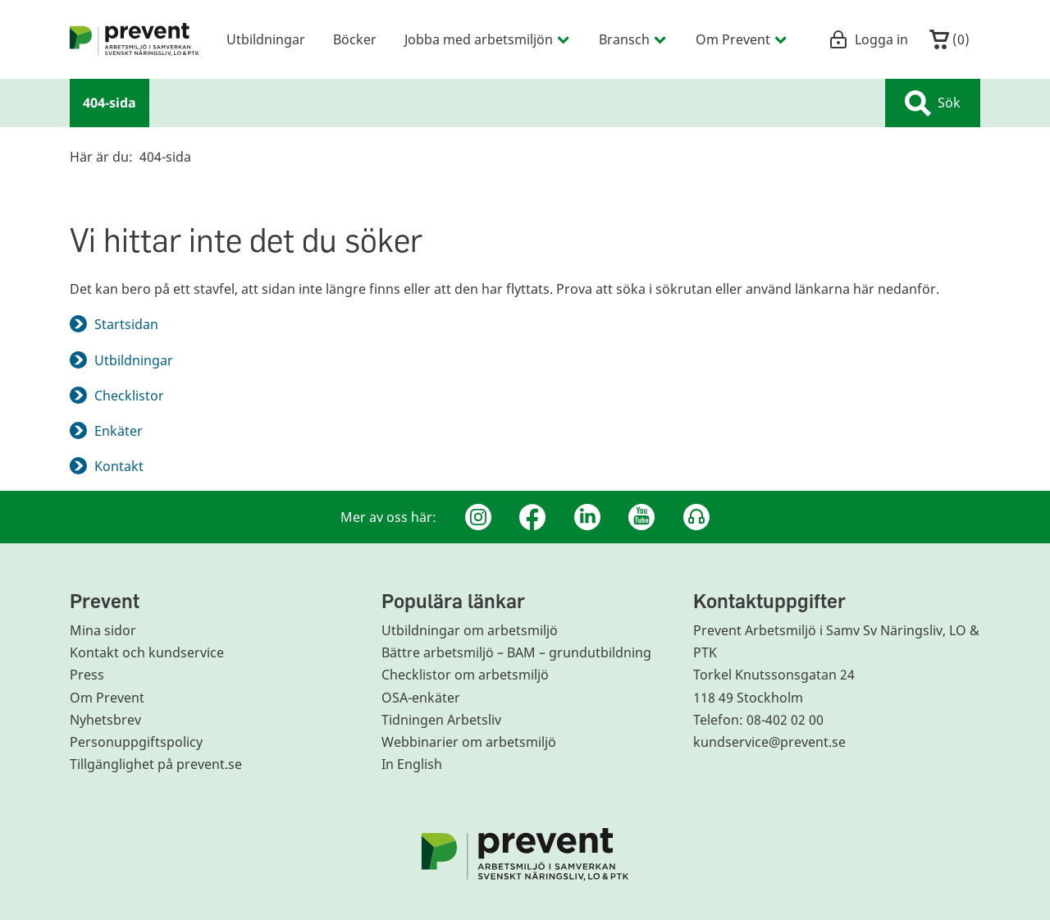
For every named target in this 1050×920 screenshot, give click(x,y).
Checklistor (129, 396)
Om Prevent (107, 698)
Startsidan (126, 324)
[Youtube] (641, 517)
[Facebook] (532, 517)
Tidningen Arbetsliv (441, 720)
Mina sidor (103, 630)
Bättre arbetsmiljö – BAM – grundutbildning (516, 652)
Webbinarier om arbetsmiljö (468, 742)
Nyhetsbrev (105, 720)
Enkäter (118, 431)
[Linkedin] (587, 517)
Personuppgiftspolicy (136, 742)
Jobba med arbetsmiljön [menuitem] (487, 39)
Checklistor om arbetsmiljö (465, 675)
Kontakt (119, 466)
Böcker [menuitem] (355, 39)
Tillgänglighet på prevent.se (156, 764)
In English (411, 764)
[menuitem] (134, 39)
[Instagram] (478, 517)
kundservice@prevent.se (769, 742)
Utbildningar (133, 360)
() (949, 39)
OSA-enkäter (420, 698)
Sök (933, 103)
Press (87, 675)
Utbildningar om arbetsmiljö (469, 630)
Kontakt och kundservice (147, 652)
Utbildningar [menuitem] (265, 39)
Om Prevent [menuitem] (742, 39)
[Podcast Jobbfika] (696, 517)
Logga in (868, 39)
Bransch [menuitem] (633, 39)
